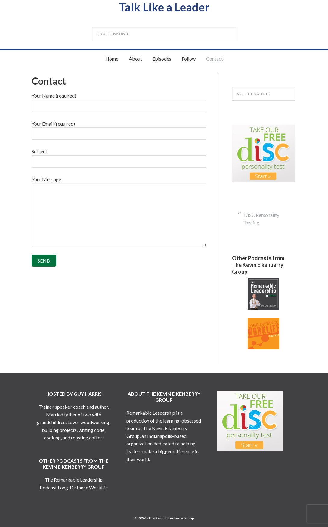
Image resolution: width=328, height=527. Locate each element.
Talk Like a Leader (164, 7)
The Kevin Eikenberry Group (171, 518)
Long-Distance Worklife (83, 487)
